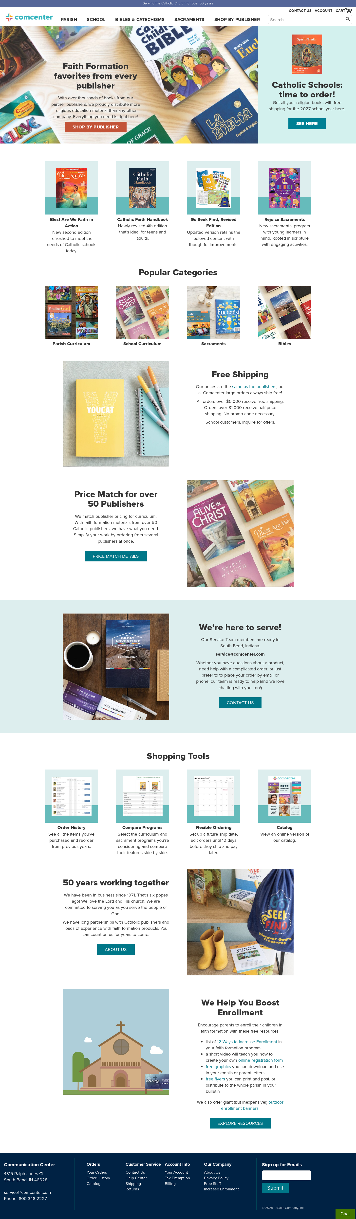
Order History (98, 1178)
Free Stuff (212, 1183)
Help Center (136, 1178)
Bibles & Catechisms (140, 19)
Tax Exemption (177, 1178)
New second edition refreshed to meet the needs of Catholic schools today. (71, 207)
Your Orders (97, 1172)
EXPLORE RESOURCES (240, 1123)
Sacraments (189, 19)
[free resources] (116, 1042)
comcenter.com (28, 16)
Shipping (133, 1183)
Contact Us (300, 10)
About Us (212, 1172)
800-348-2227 (33, 1198)
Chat (345, 1213)
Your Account (176, 1172)
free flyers (215, 1079)
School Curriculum (142, 316)
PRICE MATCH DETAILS (116, 556)
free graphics (218, 1066)
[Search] (310, 19)
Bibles (284, 316)
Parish (69, 19)
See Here (307, 123)
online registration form (260, 1060)
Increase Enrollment (221, 1189)
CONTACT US (240, 702)
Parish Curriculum (71, 316)
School (96, 19)
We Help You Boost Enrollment (240, 1007)
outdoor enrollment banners (252, 1105)
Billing (170, 1183)
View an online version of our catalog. (284, 806)
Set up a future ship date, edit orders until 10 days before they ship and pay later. (213, 813)
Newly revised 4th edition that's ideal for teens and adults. (142, 201)
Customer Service (143, 1164)
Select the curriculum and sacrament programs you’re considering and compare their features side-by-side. (142, 813)
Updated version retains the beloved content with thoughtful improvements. (213, 204)
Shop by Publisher (237, 19)
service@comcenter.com (27, 1192)
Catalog (93, 1183)
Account (323, 10)
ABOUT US (116, 949)
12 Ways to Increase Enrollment (247, 1042)
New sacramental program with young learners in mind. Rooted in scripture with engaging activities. (284, 204)
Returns (132, 1189)
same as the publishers (254, 386)
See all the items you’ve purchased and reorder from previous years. (71, 809)
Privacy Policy (216, 1178)
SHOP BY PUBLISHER (96, 127)
